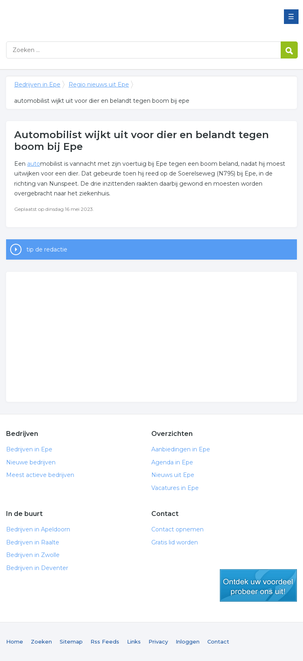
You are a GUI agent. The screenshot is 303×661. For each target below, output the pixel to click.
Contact (218, 641)
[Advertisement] (151, 337)
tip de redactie (46, 249)
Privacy (158, 641)
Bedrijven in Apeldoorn (38, 529)
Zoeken (41, 641)
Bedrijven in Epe (107, 17)
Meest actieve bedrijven (40, 475)
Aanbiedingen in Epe (180, 449)
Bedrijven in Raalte (32, 542)
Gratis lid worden (174, 542)
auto (33, 163)
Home (14, 641)
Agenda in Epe (172, 462)
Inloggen (188, 641)
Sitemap (71, 641)
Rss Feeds (104, 641)
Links (134, 641)
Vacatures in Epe (175, 488)
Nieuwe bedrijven (31, 462)
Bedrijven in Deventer (37, 568)
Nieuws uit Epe (172, 475)
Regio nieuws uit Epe (99, 84)
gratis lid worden (258, 585)
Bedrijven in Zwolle (33, 555)
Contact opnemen (177, 529)
